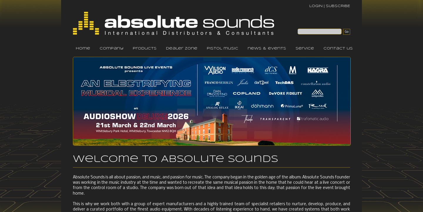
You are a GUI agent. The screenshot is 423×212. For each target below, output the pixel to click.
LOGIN (316, 6)
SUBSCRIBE (338, 6)
